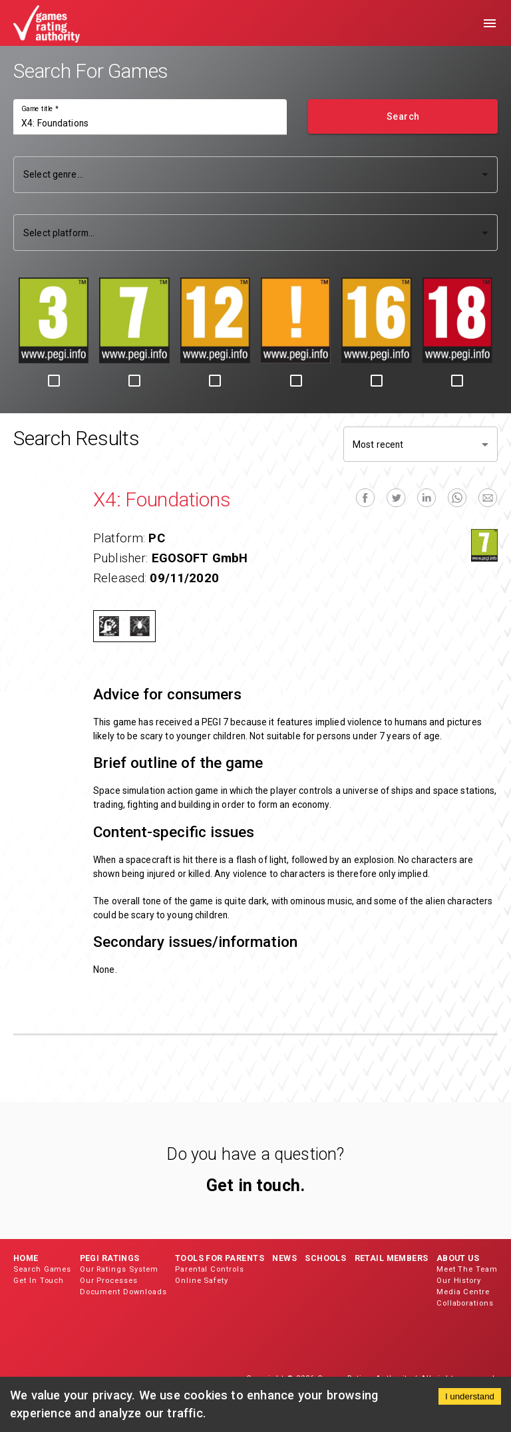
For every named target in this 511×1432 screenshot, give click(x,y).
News (284, 1258)
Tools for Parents (219, 1258)
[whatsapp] (457, 498)
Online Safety (201, 1280)
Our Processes (109, 1280)
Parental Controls (209, 1269)
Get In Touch (38, 1280)
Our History (458, 1280)
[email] (488, 498)
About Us (457, 1258)
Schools (325, 1258)
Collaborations (465, 1303)
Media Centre (463, 1292)
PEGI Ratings (110, 1258)
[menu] (490, 23)
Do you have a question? (255, 1154)
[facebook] (365, 498)
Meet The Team (467, 1269)
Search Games (42, 1269)
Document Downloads (123, 1292)
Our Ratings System (119, 1269)
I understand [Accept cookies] (469, 1396)
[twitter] (396, 498)
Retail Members (391, 1258)
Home (26, 1258)
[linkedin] (426, 498)
